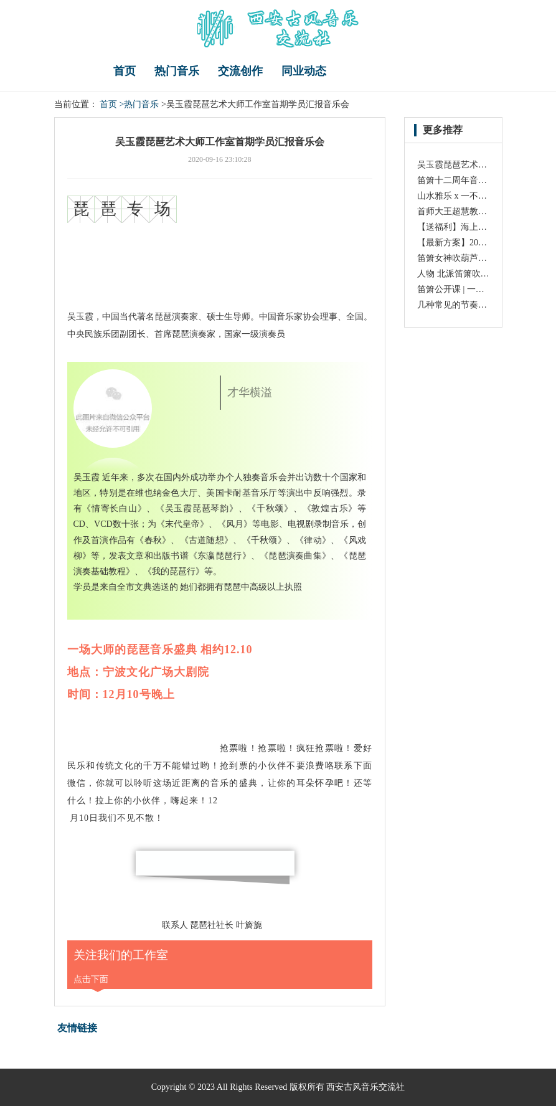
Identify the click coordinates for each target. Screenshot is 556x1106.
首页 (124, 71)
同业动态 (303, 71)
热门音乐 (176, 71)
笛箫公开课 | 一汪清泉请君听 (472, 289)
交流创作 (240, 71)
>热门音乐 (139, 104)
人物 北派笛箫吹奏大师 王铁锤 (476, 273)
